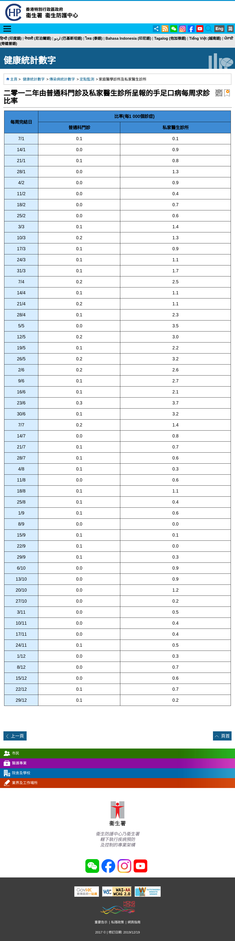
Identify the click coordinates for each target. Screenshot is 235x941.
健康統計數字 (34, 79)
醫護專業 (19, 763)
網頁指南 (134, 922)
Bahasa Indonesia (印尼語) (128, 38)
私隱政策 (117, 922)
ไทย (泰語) (93, 38)
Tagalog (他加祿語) (170, 38)
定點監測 (87, 79)
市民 (15, 753)
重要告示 (101, 922)
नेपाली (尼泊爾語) (38, 38)
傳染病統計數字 (62, 79)
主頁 (13, 79)
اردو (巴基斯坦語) (68, 38)
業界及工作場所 (25, 783)
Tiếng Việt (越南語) (205, 38)
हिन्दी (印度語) (11, 38)
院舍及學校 (21, 773)
